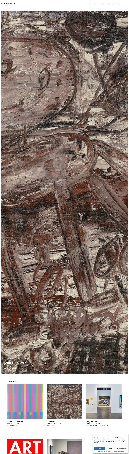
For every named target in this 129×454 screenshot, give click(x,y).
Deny (110, 448)
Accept (99, 448)
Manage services (98, 444)
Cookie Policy (100, 451)
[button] (126, 435)
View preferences (121, 448)
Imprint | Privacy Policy (108, 451)
